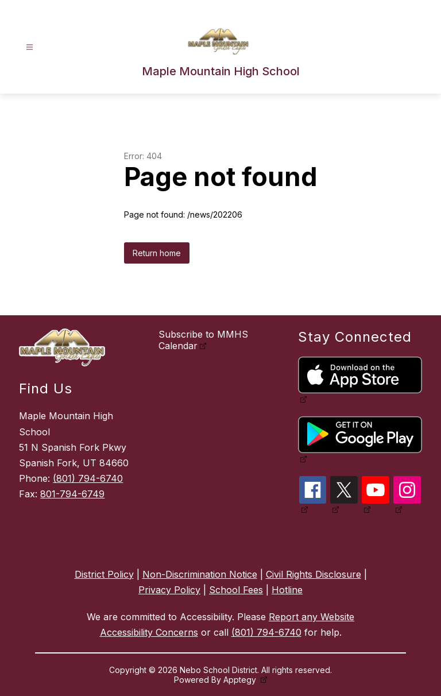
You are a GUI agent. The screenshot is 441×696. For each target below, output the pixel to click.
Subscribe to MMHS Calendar (203, 339)
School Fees (236, 590)
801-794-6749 (72, 494)
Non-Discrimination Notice (199, 574)
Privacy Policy (169, 590)
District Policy (104, 574)
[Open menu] (29, 47)
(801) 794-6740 (88, 478)
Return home (157, 253)
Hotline (287, 590)
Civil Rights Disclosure (313, 574)
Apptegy (240, 680)
